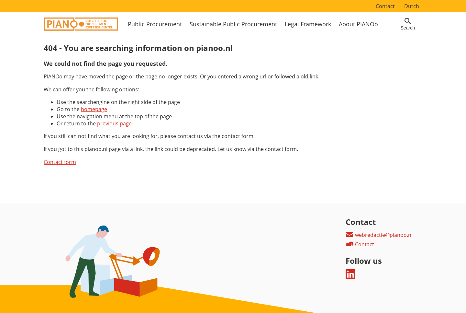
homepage (94, 109)
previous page (114, 123)
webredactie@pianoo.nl (379, 234)
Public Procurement (155, 24)
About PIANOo (358, 24)
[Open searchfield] (408, 24)
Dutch (411, 6)
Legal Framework (308, 24)
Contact (385, 6)
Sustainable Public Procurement (233, 24)
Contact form (60, 162)
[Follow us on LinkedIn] (350, 277)
